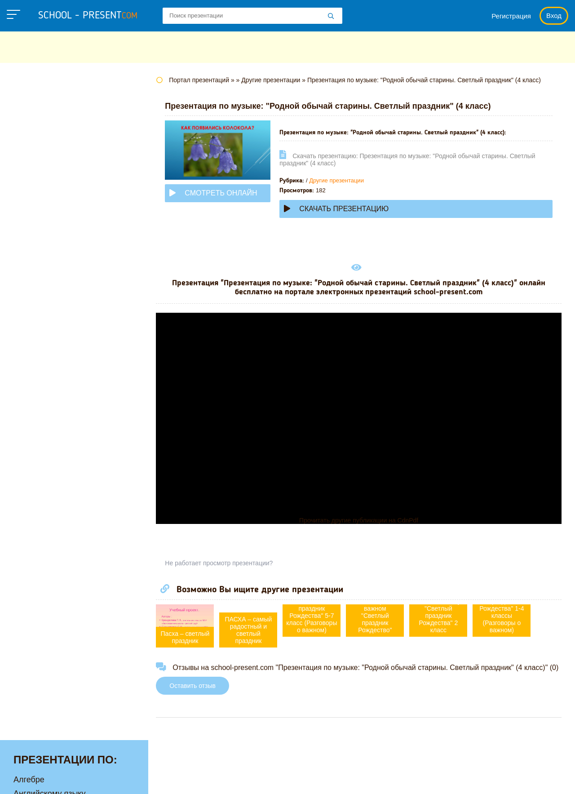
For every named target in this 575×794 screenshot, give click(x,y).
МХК (22, 297)
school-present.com (64, 772)
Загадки (450, 778)
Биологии (31, 144)
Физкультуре (36, 408)
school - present (87, 15)
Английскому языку (49, 116)
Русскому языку (42, 367)
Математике (36, 255)
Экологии (31, 450)
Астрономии (36, 130)
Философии (35, 422)
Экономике (34, 464)
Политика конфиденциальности (288, 778)
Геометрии (33, 172)
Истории (29, 227)
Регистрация (511, 16)
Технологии (35, 381)
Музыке (27, 283)
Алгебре (28, 102)
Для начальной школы (55, 199)
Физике (26, 394)
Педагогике (34, 353)
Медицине (32, 269)
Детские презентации (53, 186)
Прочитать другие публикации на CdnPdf (361, 520)
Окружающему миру (51, 339)
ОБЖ (22, 311)
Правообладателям (389, 778)
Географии (33, 158)
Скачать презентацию (342, 209)
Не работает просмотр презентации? (225, 563)
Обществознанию (46, 325)
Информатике (39, 213)
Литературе (35, 241)
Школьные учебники (512, 778)
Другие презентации (342, 180)
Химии (25, 436)
